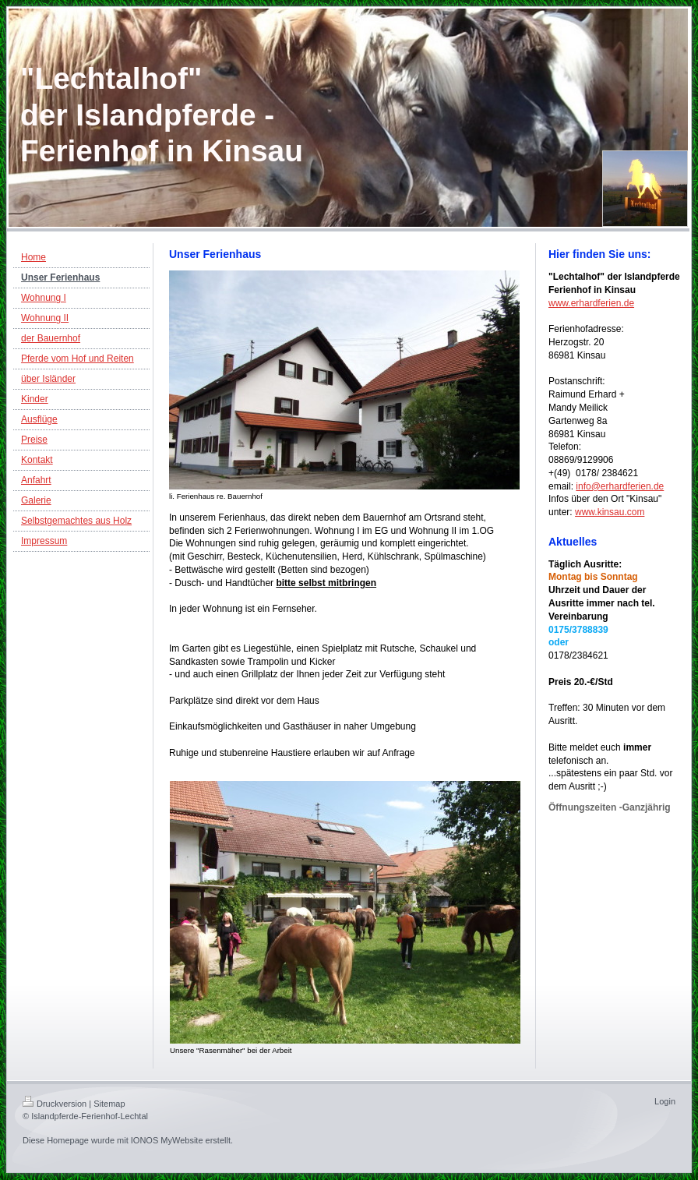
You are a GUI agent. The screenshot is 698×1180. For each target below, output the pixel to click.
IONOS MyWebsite (167, 1140)
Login (664, 1101)
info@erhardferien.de (620, 486)
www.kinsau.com (609, 512)
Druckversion (54, 1103)
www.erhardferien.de (591, 303)
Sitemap (109, 1103)
